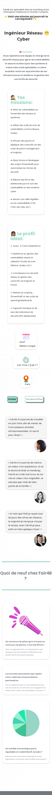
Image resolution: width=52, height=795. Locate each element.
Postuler (12, 399)
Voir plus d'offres (34, 399)
